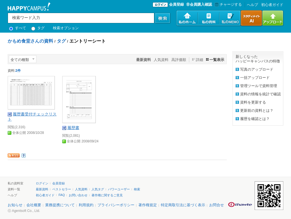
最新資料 (42, 189)
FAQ (62, 195)
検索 (137, 189)
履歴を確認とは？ (255, 119)
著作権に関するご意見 (107, 195)
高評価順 (178, 60)
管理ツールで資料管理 (258, 86)
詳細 (199, 60)
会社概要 (33, 205)
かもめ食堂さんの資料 (30, 41)
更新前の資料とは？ (256, 110)
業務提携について (60, 205)
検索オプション (66, 28)
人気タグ (98, 189)
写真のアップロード (256, 69)
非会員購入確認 (199, 4)
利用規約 (86, 205)
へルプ (252, 5)
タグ (38, 28)
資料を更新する (253, 102)
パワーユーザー (119, 189)
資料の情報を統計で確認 (260, 94)
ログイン (42, 183)
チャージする (227, 4)
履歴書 (73, 127)
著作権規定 (147, 205)
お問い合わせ (78, 195)
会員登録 (176, 4)
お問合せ (216, 205)
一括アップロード (255, 77)
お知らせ (15, 205)
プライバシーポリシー (115, 205)
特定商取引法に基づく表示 (183, 205)
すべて (17, 28)
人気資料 (161, 60)
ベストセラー (61, 189)
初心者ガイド (272, 5)
